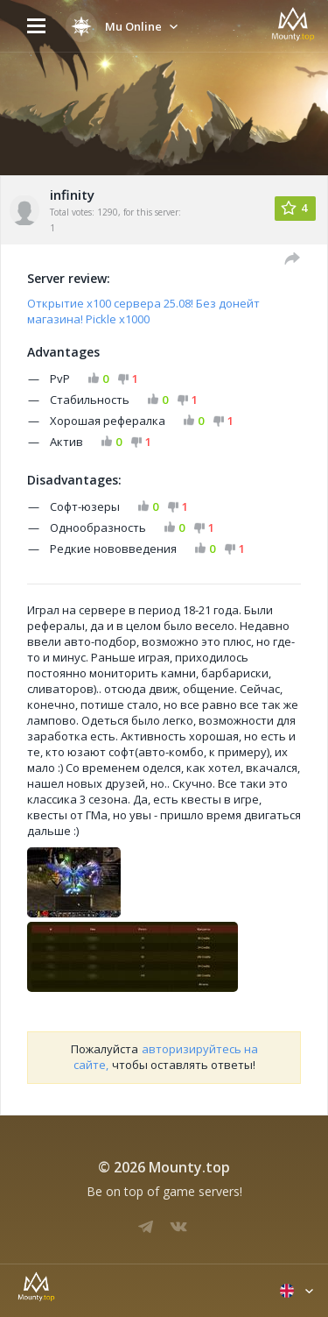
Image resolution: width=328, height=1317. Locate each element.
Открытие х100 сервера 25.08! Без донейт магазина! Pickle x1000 (143, 311)
